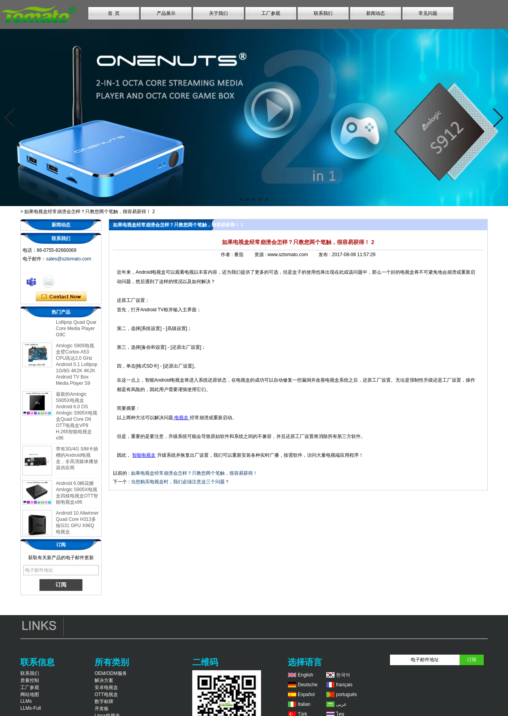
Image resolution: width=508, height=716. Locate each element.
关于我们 (218, 13)
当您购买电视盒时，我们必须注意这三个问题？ (180, 482)
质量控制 (29, 680)
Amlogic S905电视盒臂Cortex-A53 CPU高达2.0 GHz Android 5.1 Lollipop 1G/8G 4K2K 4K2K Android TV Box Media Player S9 (76, 366)
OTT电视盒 (106, 694)
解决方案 (104, 680)
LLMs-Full (30, 708)
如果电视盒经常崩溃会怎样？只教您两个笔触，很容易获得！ (194, 473)
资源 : (261, 254)
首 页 (114, 13)
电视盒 (181, 417)
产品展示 (166, 13)
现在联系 (61, 297)
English (305, 675)
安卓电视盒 (106, 687)
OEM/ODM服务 (111, 673)
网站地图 (29, 694)
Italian (304, 704)
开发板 (102, 708)
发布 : (325, 254)
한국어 (343, 675)
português (346, 694)
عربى (341, 704)
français (344, 684)
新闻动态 (375, 13)
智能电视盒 (144, 455)
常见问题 (428, 13)
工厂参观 (270, 13)
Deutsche (308, 684)
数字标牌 (104, 701)
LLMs (26, 701)
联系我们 (323, 13)
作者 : (227, 254)
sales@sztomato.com (68, 259)
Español (306, 694)
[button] (241, 199)
